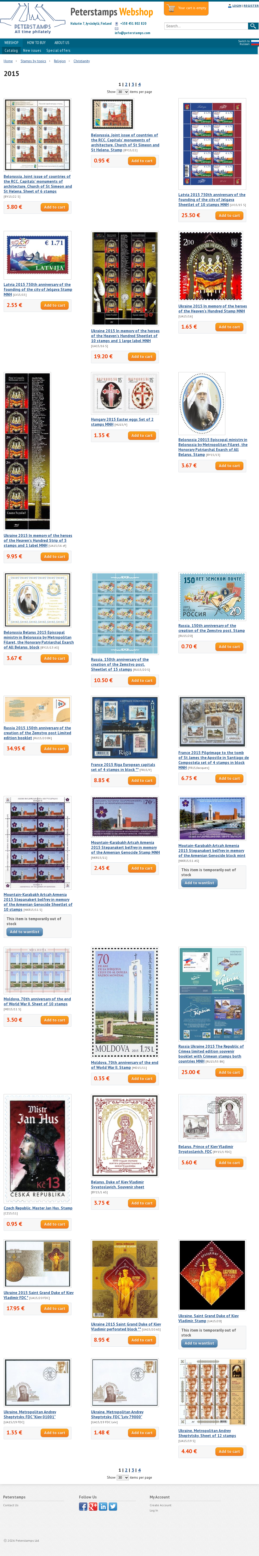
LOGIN (236, 6)
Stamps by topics (33, 61)
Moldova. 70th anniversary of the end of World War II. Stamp (124, 1065)
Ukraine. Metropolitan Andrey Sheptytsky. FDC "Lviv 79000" (117, 1414)
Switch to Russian (244, 42)
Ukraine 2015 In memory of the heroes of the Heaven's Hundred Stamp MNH (212, 308)
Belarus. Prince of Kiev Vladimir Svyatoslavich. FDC (205, 1149)
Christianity (82, 61)
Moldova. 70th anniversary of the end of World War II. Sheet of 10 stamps (37, 1001)
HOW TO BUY (36, 42)
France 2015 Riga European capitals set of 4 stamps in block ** (123, 767)
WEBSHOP (11, 42)
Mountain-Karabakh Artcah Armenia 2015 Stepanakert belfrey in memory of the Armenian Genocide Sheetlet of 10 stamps (38, 902)
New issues (32, 50)
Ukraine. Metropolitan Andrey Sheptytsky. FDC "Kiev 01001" (30, 1414)
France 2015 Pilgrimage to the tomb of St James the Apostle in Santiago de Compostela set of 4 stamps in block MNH (213, 760)
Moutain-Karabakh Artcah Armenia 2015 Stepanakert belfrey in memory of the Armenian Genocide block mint (211, 850)
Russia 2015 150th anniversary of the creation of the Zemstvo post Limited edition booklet (37, 732)
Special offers (58, 50)
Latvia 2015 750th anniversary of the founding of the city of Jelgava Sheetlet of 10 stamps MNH (211, 199)
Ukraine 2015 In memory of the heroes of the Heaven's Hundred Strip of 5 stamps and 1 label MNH (38, 540)
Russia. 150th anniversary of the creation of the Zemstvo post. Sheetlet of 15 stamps (120, 664)
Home (8, 61)
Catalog (11, 50)
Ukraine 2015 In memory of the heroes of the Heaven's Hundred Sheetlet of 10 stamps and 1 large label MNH (125, 335)
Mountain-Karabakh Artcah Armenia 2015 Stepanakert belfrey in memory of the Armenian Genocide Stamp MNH (125, 847)
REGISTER (251, 6)
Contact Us (11, 1505)
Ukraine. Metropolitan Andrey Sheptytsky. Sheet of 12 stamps (207, 1433)
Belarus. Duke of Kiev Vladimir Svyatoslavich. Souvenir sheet (117, 1184)
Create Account (160, 1505)
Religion (60, 61)
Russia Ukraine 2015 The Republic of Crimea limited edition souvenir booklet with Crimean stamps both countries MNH (211, 1054)
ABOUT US (62, 42)
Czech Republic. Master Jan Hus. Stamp (38, 1208)
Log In (154, 1510)
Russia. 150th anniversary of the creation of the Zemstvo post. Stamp (211, 628)
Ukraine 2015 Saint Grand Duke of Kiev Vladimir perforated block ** (126, 1327)
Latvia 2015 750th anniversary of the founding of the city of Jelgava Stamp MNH (38, 289)
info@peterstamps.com (132, 32)
